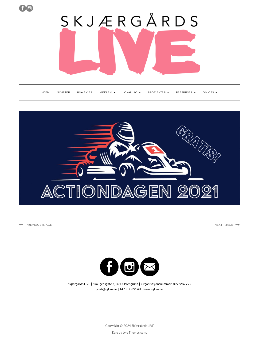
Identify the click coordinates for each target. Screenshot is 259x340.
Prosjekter (158, 92)
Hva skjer (85, 92)
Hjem (46, 92)
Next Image (224, 224)
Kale (115, 332)
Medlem (108, 92)
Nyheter (63, 92)
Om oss (210, 92)
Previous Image (39, 224)
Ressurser (186, 92)
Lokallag (132, 92)
